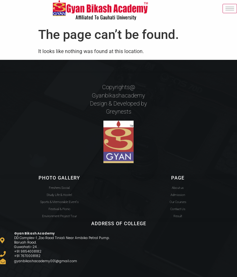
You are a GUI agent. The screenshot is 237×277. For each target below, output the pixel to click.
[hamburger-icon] (230, 8)
